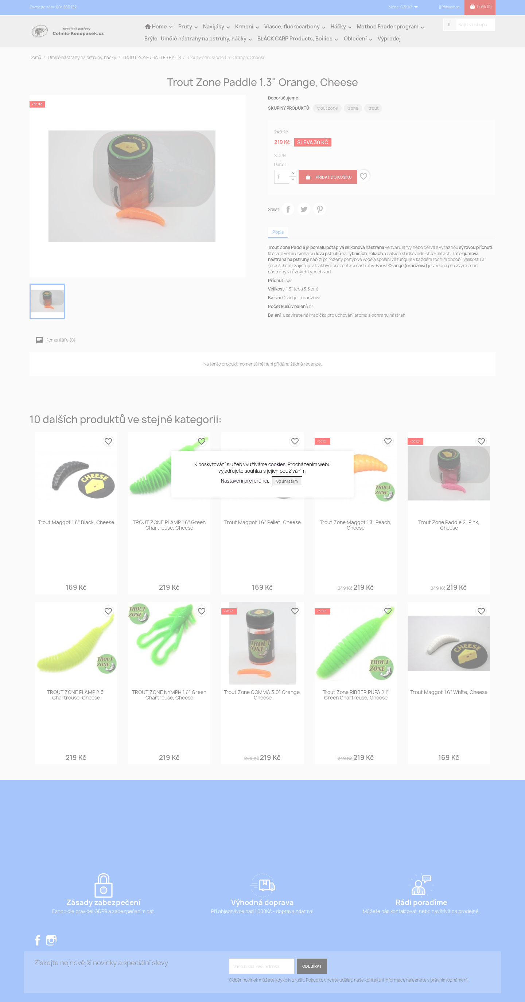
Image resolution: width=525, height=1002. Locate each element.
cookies (276, 464)
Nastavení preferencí (244, 480)
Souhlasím (287, 481)
